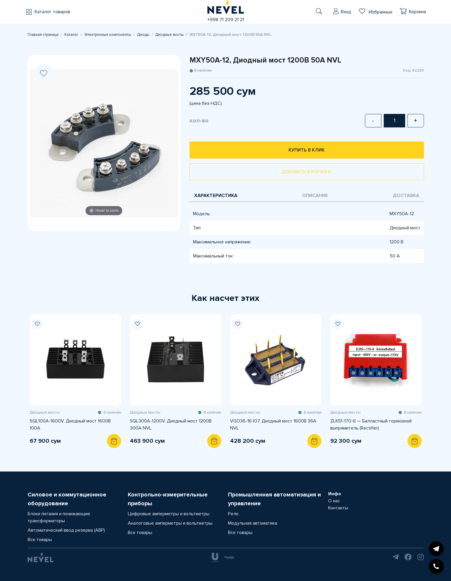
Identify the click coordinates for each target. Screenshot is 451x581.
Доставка (406, 195)
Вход (346, 12)
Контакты (338, 508)
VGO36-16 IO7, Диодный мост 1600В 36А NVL (273, 424)
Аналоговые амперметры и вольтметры (170, 523)
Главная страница (43, 34)
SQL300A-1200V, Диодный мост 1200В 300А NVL (171, 424)
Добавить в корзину (307, 172)
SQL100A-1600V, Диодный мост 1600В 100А (70, 424)
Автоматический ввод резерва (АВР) (66, 530)
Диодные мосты (169, 34)
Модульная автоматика (252, 523)
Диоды (143, 34)
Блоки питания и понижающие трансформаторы (59, 517)
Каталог (71, 34)
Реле (233, 514)
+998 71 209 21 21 (225, 20)
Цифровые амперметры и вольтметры (168, 514)
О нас (334, 501)
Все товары (40, 540)
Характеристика (215, 195)
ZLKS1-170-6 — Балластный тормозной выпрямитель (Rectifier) (371, 424)
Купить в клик (307, 150)
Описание (315, 195)
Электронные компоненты (107, 34)
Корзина (417, 12)
